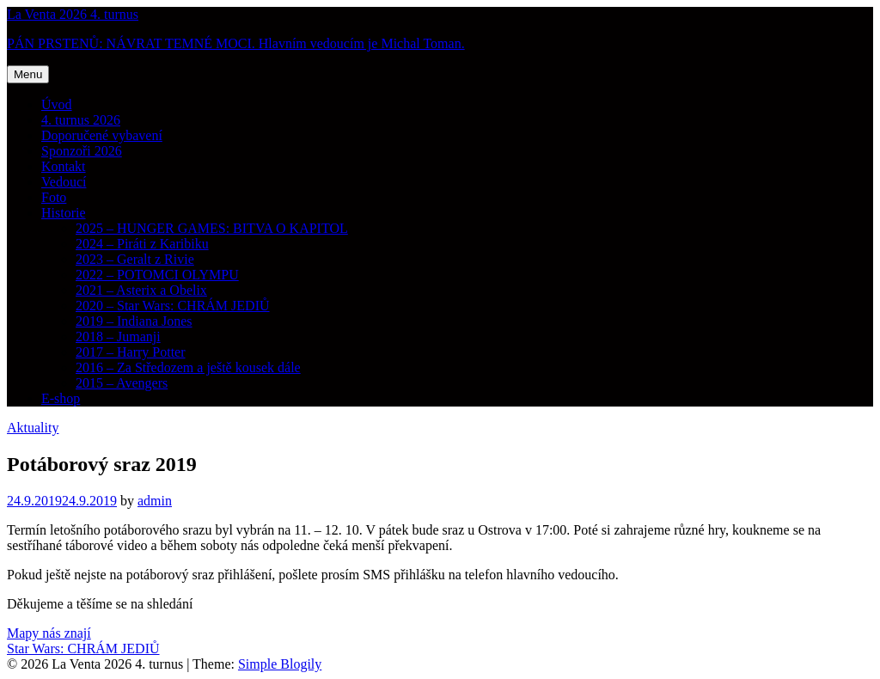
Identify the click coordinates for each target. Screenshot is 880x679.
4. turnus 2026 (80, 120)
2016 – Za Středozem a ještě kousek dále (188, 367)
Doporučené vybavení (101, 135)
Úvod (56, 104)
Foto (53, 197)
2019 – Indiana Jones (134, 321)
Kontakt (63, 166)
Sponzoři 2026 (81, 151)
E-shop (60, 398)
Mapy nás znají (49, 633)
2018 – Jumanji (118, 336)
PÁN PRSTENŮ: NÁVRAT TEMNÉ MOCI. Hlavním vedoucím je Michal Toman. (236, 43)
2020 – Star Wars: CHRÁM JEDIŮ (173, 305)
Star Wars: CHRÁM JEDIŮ (83, 648)
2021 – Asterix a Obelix (141, 290)
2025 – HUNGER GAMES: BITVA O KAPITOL (212, 228)
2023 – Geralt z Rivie (135, 259)
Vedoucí (63, 181)
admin (155, 500)
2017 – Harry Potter (131, 352)
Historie (63, 212)
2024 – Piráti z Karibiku (142, 243)
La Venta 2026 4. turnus (72, 14)
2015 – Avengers (122, 383)
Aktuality (32, 427)
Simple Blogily (279, 664)
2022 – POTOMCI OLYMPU (157, 274)
